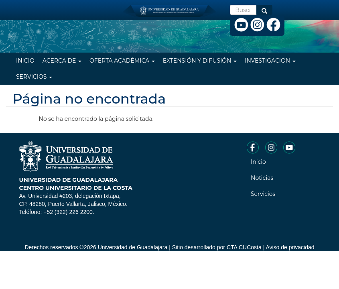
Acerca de (62, 60)
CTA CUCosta (244, 247)
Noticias (262, 177)
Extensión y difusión (200, 60)
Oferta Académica (122, 60)
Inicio (25, 60)
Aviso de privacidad (290, 247)
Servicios (34, 76)
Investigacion (270, 60)
